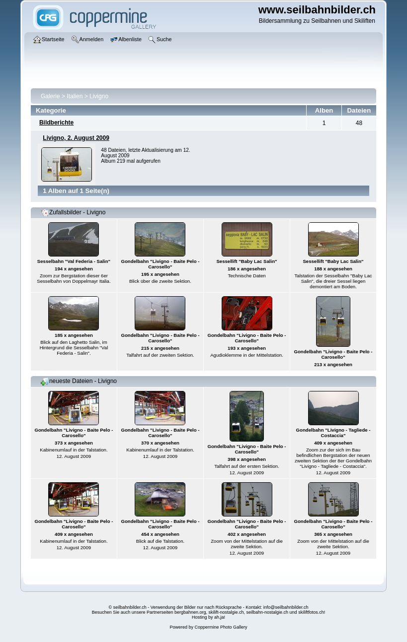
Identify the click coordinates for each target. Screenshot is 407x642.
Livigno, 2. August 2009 (76, 137)
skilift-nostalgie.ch (226, 612)
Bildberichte (56, 122)
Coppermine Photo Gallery (220, 627)
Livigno (98, 96)
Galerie (50, 96)
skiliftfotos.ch (311, 612)
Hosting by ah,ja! (208, 617)
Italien (74, 96)
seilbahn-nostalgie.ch (267, 612)
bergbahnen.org (190, 612)
